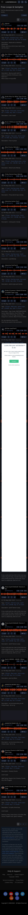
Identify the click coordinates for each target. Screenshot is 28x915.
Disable (14, 361)
